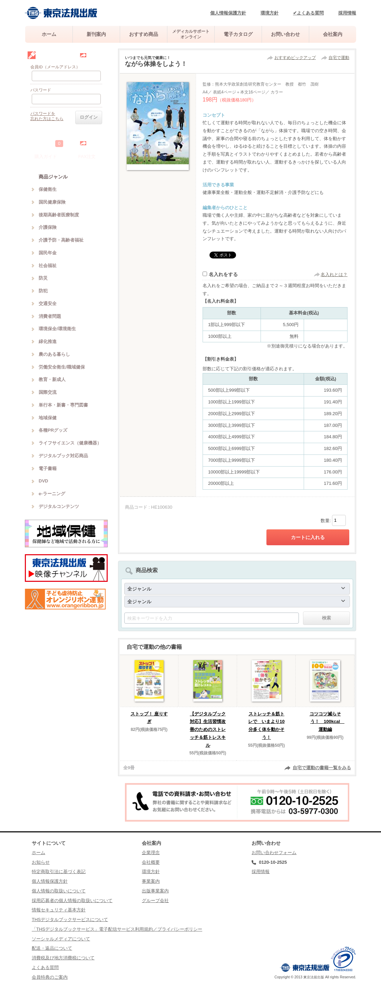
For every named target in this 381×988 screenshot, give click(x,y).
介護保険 (48, 227)
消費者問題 (50, 316)
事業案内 (151, 881)
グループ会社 (155, 900)
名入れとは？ (334, 274)
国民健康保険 (52, 202)
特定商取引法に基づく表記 (59, 871)
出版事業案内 (155, 890)
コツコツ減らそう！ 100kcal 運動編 (327, 721)
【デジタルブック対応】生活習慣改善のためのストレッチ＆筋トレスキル (208, 729)
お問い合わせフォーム (274, 852)
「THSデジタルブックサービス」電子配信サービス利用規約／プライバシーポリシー (117, 929)
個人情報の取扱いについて (59, 890)
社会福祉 (48, 265)
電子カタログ (238, 34)
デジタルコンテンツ (59, 506)
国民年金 (48, 252)
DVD (43, 480)
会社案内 (332, 34)
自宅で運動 (339, 57)
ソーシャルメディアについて (61, 938)
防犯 (43, 290)
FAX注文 (87, 156)
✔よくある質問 (308, 13)
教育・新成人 (52, 379)
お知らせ (41, 862)
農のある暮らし (54, 354)
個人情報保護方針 (228, 13)
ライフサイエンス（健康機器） (70, 443)
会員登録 (96, 55)
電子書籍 (48, 468)
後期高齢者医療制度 (59, 214)
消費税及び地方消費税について (63, 957)
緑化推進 (48, 341)
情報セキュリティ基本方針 (59, 909)
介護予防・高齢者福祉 (61, 240)
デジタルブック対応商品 (63, 455)
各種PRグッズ (53, 430)
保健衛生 (48, 189)
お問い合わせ (285, 34)
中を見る (96, 143)
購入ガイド (46, 156)
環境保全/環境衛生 (57, 328)
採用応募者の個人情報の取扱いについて (72, 900)
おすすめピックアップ (295, 57)
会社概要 (151, 862)
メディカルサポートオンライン (190, 34)
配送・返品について (52, 948)
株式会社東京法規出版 (61, 13)
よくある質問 (45, 967)
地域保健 (48, 417)
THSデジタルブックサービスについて (70, 919)
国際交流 (48, 392)
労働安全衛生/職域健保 (62, 367)
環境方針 (270, 13)
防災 (43, 278)
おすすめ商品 (143, 34)
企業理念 (151, 852)
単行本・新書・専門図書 (63, 405)
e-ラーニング (52, 493)
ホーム (49, 34)
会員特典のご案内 (50, 977)
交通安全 (48, 303)
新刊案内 (96, 34)
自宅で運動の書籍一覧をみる (322, 767)
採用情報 (347, 13)
